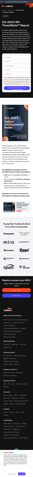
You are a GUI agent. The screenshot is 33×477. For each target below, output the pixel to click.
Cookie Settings (12, 474)
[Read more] (16, 207)
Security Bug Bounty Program (11, 432)
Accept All (21, 474)
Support (12, 404)
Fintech (13, 372)
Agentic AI (23, 328)
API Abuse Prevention (9, 325)
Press (17, 412)
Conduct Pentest (8, 364)
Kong (25, 384)
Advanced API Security (21, 320)
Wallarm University (20, 404)
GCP (8, 384)
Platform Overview (8, 320)
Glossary (5, 404)
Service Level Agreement (10, 438)
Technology (22, 344)
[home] (8, 6)
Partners (12, 412)
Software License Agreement (11, 435)
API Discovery (7, 322)
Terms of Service (10, 79)
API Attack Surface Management (12, 331)
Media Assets (7, 423)
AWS (4, 384)
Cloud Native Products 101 (21, 401)
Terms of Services (20, 426)
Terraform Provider (8, 426)
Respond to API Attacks (9, 358)
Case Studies (14, 398)
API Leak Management (9, 334)
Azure (13, 384)
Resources (11, 10)
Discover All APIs (7, 355)
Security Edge (7, 347)
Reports (16, 395)
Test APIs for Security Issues (10, 361)
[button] (30, 6)
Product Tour (16, 290)
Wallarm (4, 10)
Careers (5, 415)
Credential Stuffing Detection (11, 328)
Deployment (14, 344)
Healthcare (6, 372)
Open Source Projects (9, 337)
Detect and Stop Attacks (20, 355)
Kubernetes (19, 384)
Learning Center (7, 401)
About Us (5, 412)
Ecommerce (19, 372)
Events (22, 412)
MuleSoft (5, 387)
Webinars (22, 398)
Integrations (6, 344)
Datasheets (6, 398)
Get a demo (16, 295)
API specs (24, 423)
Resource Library (8, 395)
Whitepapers (23, 395)
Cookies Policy (16, 429)
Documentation (16, 423)
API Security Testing (17, 322)
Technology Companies (10, 375)
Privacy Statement (24, 84)
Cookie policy (19, 463)
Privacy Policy (7, 429)
